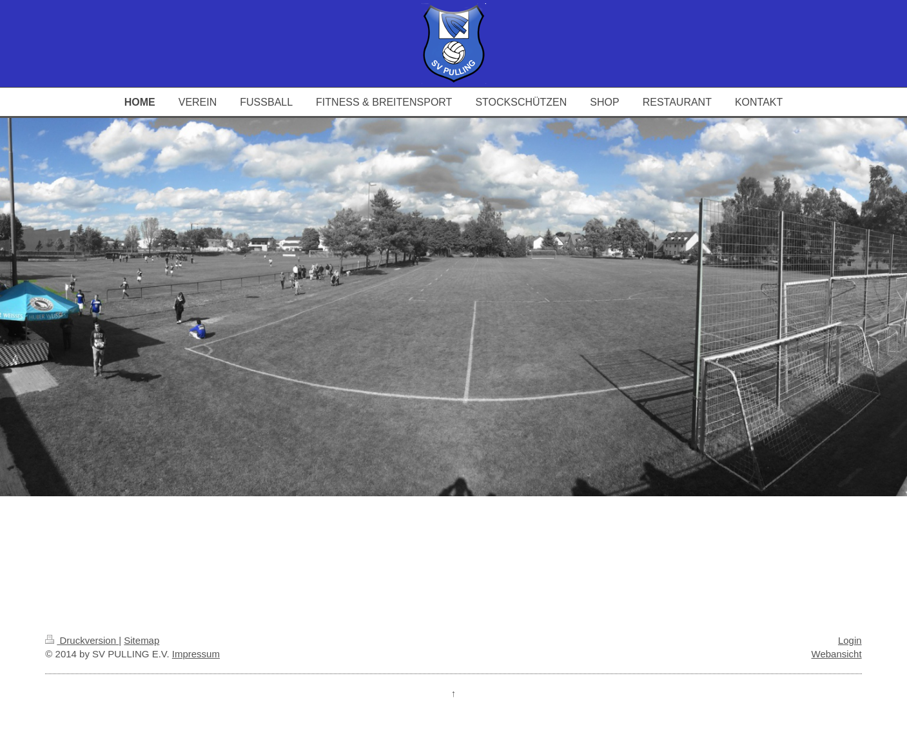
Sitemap (141, 640)
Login (850, 640)
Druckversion (82, 640)
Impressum (196, 653)
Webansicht (837, 653)
